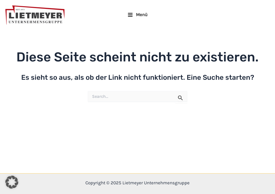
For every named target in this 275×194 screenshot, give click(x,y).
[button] (12, 182)
